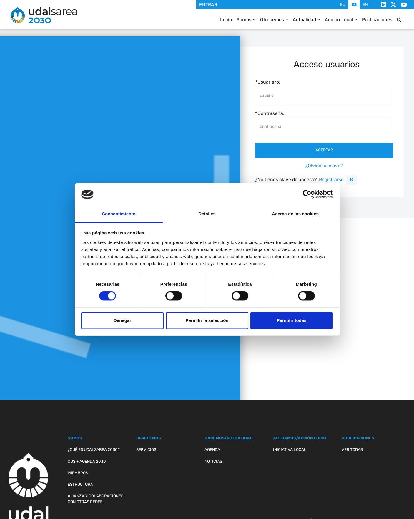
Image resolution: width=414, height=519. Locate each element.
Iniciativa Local (289, 449)
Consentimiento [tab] (119, 213)
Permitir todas (292, 320)
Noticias (213, 461)
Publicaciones (377, 19)
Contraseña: (270, 113)
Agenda (212, 449)
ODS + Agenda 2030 (87, 461)
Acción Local (341, 19)
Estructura (80, 484)
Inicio (226, 19)
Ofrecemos (274, 19)
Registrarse (331, 179)
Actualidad (306, 19)
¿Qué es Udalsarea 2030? (94, 449)
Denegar (122, 320)
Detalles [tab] (206, 213)
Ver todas (352, 449)
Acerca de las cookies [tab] (295, 213)
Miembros (78, 472)
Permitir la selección (207, 320)
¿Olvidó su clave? (324, 165)
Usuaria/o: (268, 82)
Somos (246, 19)
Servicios (146, 449)
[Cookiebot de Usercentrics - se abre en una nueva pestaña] (307, 194)
